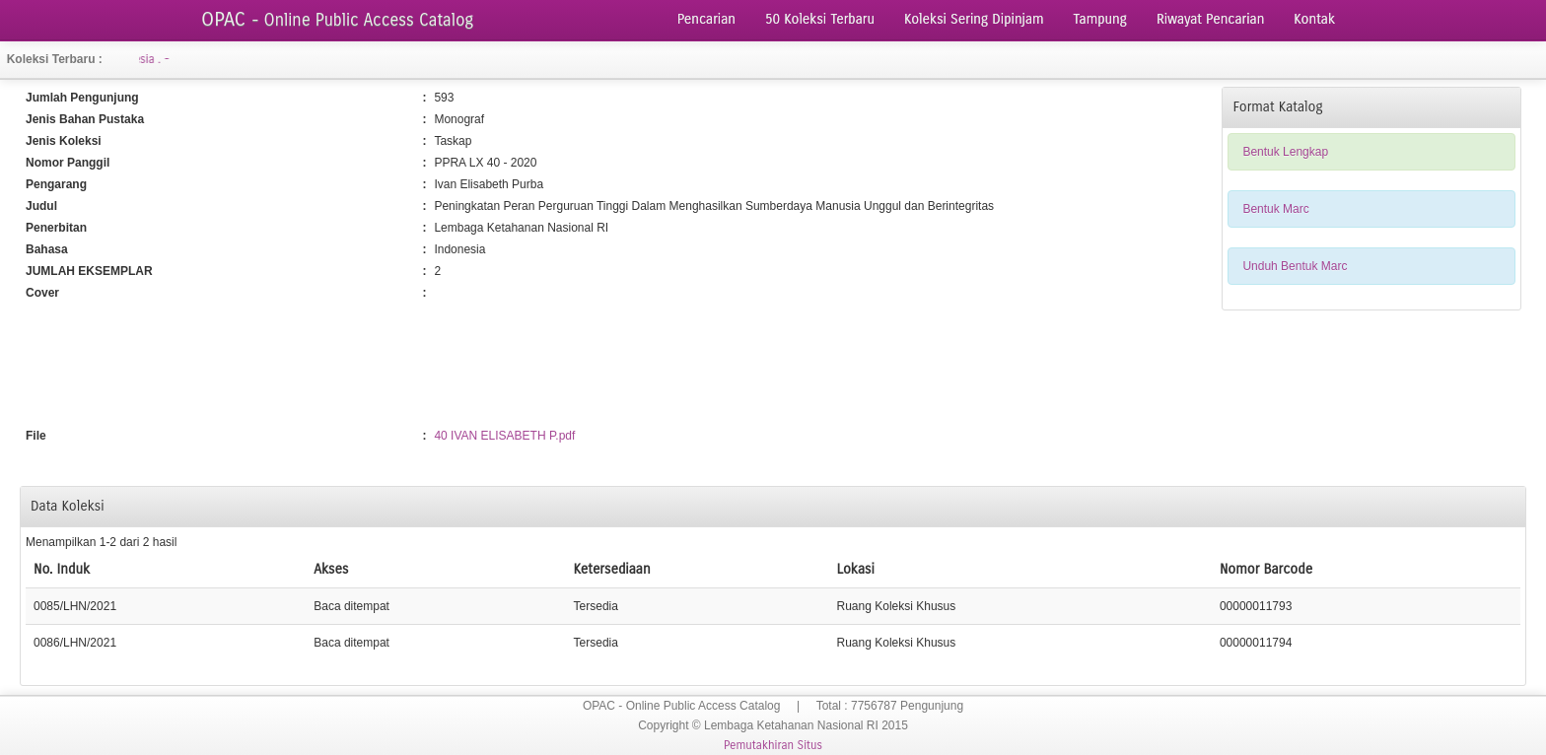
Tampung (1100, 19)
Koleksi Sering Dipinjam (974, 19)
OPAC (337, 19)
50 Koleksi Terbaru (820, 19)
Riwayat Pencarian (1210, 19)
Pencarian (706, 19)
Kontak (1314, 19)
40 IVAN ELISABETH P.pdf (504, 436)
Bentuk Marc (1275, 209)
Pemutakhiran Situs (773, 745)
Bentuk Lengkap (1285, 152)
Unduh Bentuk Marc (1294, 266)
